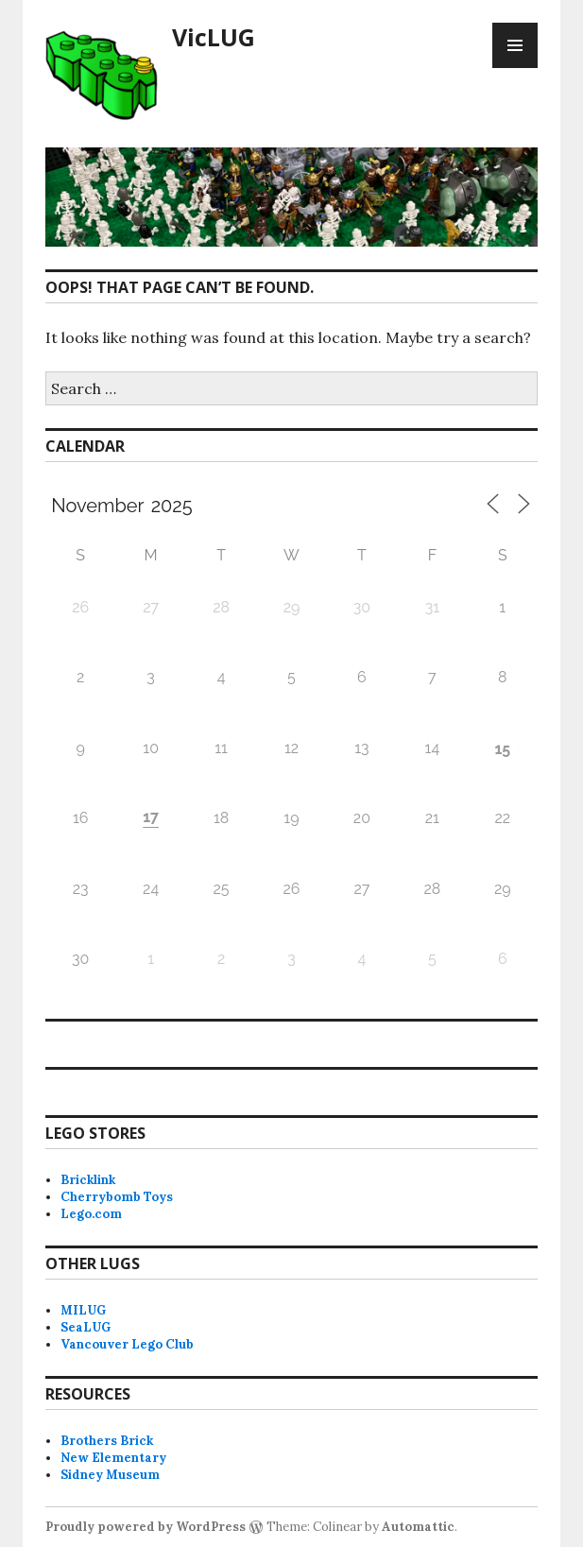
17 (151, 817)
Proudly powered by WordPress (145, 1527)
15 (502, 749)
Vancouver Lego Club (127, 1344)
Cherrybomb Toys (116, 1197)
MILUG (83, 1310)
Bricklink (87, 1180)
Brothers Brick (106, 1441)
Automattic (418, 1527)
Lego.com (91, 1214)
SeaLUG (85, 1327)
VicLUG (213, 37)
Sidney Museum (110, 1475)
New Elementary (113, 1458)
